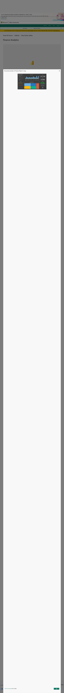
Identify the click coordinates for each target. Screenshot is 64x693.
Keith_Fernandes (8, 688)
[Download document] (56, 689)
